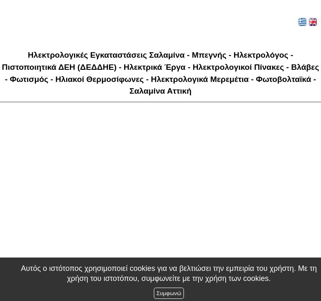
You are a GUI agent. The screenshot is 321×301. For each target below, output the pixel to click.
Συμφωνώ (168, 293)
